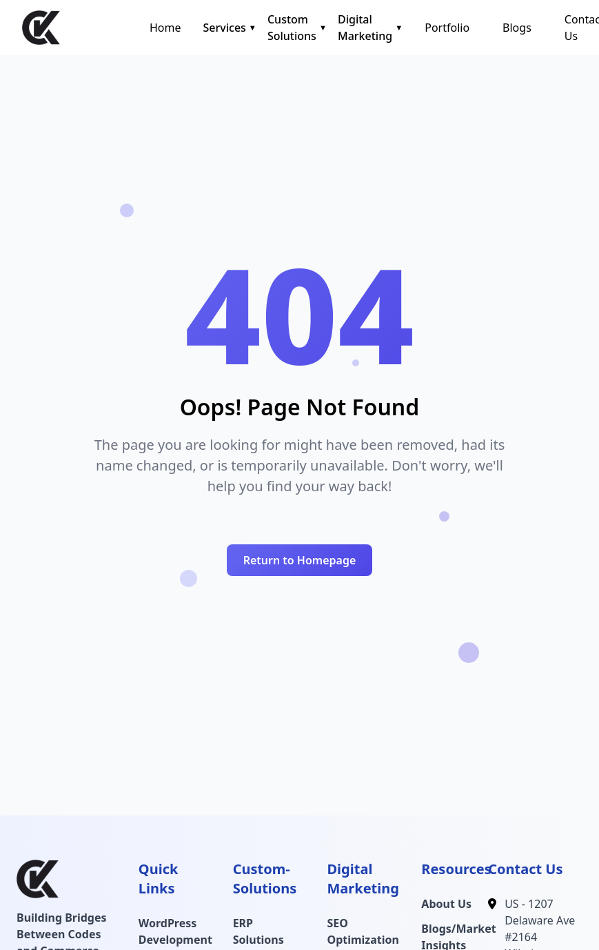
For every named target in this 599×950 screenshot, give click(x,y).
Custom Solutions (291, 27)
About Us (446, 903)
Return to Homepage (299, 560)
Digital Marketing (365, 27)
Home (165, 27)
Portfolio (447, 27)
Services (224, 27)
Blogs (516, 27)
